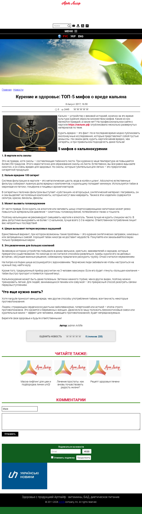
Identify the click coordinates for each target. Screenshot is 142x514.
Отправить (10, 458)
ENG (80, 36)
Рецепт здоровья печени (105, 396)
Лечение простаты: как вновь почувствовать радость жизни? (70, 399)
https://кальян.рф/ (79, 124)
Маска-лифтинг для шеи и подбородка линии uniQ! (36, 398)
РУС (65, 36)
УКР (73, 36)
